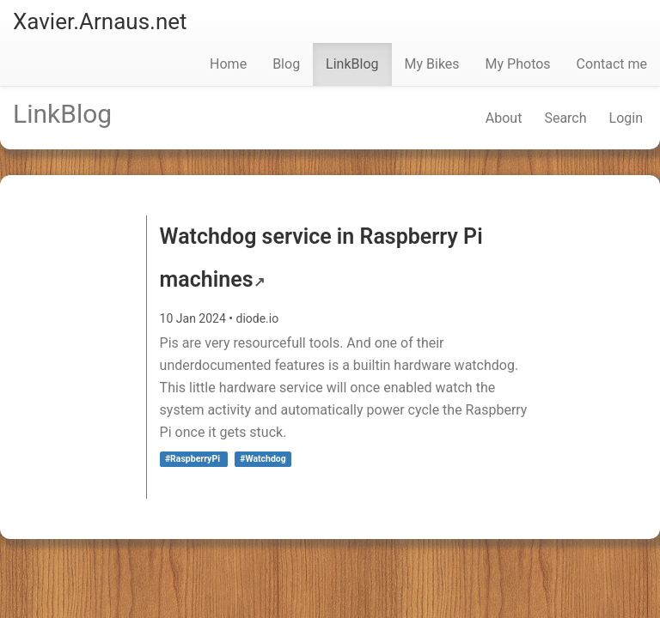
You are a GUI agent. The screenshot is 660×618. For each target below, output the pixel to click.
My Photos (518, 64)
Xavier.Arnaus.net (100, 21)
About (504, 118)
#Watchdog (263, 458)
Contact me (612, 64)
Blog (286, 64)
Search (565, 118)
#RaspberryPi (194, 458)
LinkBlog (352, 64)
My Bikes (432, 64)
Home (228, 64)
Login (626, 118)
